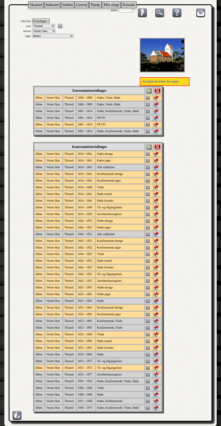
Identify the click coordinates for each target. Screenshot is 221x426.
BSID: (114, 10)
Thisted (68, 97)
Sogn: (28, 36)
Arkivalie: (26, 21)
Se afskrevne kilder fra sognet (160, 81)
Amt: (28, 26)
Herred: (27, 31)
